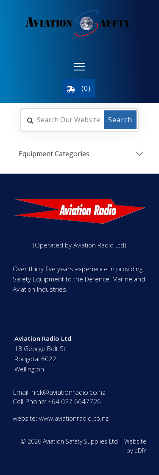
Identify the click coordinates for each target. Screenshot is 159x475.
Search (120, 119)
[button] (79, 67)
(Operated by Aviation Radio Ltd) (79, 245)
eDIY (140, 451)
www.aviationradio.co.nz (74, 418)
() (79, 88)
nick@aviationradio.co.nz (68, 392)
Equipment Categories (54, 153)
